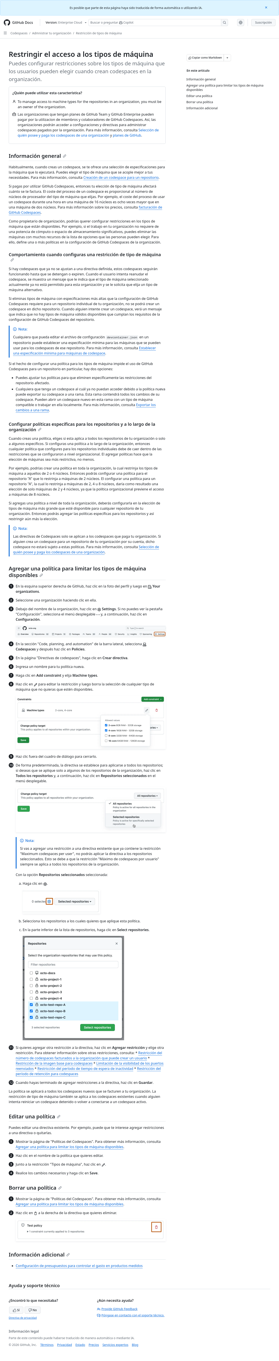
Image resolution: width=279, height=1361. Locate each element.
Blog (135, 1345)
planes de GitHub (127, 135)
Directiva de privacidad (23, 1318)
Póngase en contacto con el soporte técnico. (130, 1315)
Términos (47, 1345)
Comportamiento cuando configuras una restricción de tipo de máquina (85, 257)
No (32, 1310)
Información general (37, 155)
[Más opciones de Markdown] (227, 57)
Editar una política (34, 1116)
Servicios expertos (115, 1345)
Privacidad (64, 1345)
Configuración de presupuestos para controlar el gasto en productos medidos (79, 1265)
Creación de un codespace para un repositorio (120, 177)
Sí (16, 1310)
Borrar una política (35, 1187)
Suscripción (263, 22)
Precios (94, 1345)
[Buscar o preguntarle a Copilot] (158, 22)
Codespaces (18, 33)
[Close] (266, 7)
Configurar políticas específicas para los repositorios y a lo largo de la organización (82, 427)
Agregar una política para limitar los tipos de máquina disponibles (77, 572)
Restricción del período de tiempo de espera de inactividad (85, 1068)
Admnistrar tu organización (51, 33)
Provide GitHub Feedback (117, 1309)
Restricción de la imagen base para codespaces (54, 1063)
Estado (80, 1345)
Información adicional (39, 1254)
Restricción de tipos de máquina (99, 33)
